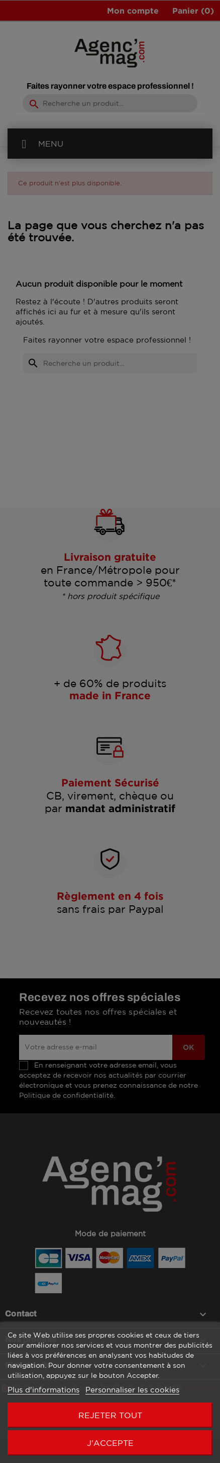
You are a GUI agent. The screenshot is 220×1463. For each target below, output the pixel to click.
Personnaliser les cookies (132, 1389)
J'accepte (110, 1442)
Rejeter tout (110, 1415)
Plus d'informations (43, 1389)
